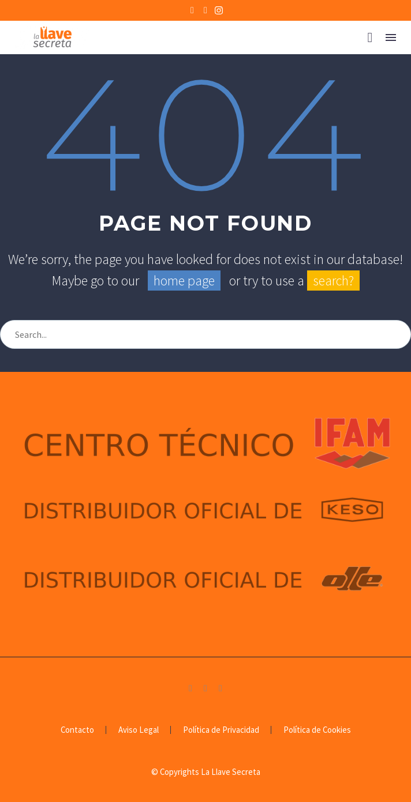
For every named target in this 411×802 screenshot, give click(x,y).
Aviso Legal (138, 730)
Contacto (77, 730)
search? (333, 280)
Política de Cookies (317, 730)
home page (184, 280)
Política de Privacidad (221, 730)
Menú (391, 37)
